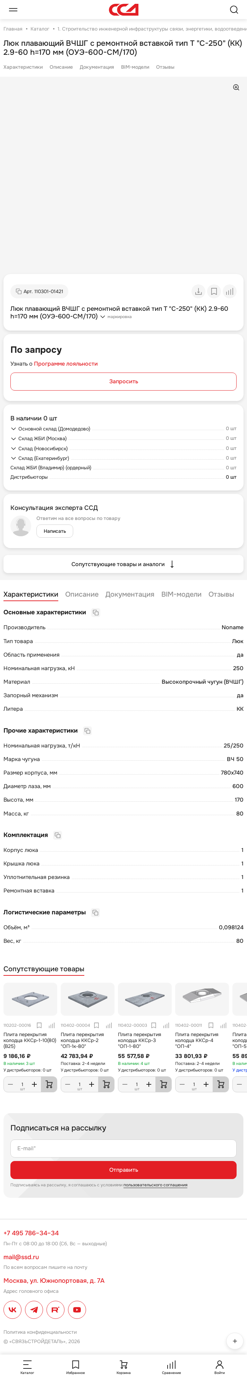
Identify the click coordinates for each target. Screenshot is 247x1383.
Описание (61, 67)
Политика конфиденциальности (40, 1332)
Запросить (123, 381)
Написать (55, 531)
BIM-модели (135, 67)
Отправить (123, 1169)
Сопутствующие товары (43, 969)
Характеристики (23, 67)
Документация (97, 67)
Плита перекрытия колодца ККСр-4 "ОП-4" (196, 1040)
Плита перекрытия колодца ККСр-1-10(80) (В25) (29, 1040)
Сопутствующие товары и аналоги (123, 564)
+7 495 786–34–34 (31, 1233)
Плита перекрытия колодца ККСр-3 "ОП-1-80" (139, 1040)
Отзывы (165, 67)
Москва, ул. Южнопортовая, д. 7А (53, 1280)
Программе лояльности (66, 363)
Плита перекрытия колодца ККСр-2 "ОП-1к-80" (82, 1040)
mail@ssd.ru (21, 1257)
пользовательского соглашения (155, 1185)
